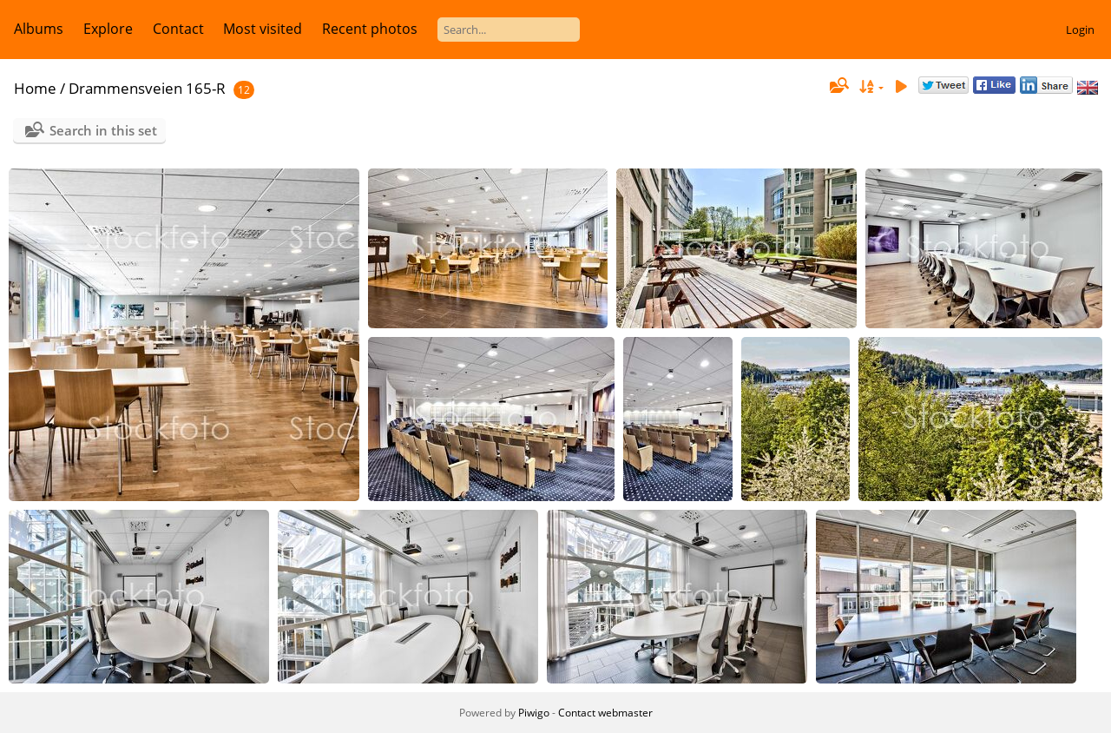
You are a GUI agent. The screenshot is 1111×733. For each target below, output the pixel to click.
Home (35, 88)
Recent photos (369, 28)
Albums (38, 28)
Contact (178, 28)
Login (1080, 29)
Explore (108, 28)
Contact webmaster (605, 712)
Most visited (262, 28)
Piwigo (533, 712)
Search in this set (103, 130)
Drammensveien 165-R (147, 88)
